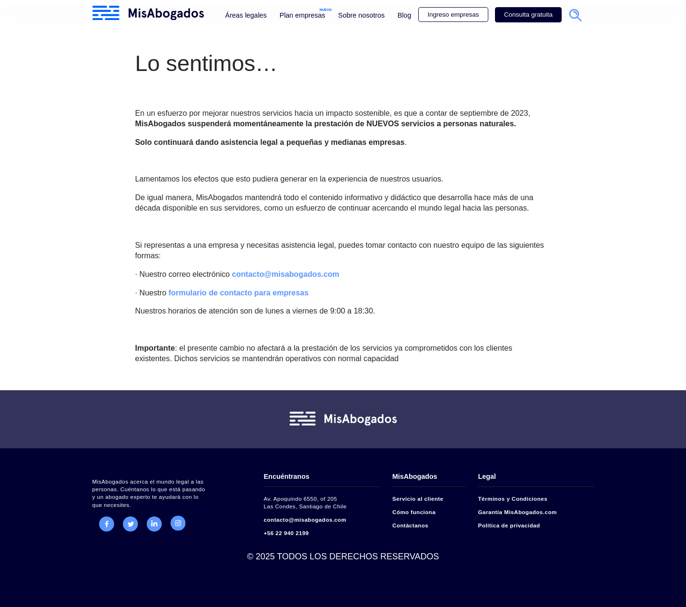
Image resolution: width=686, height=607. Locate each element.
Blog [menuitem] (404, 15)
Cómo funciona (414, 512)
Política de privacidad (509, 525)
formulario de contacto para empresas (239, 292)
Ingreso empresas (453, 14)
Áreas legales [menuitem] (246, 15)
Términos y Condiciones (513, 499)
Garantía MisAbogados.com (517, 512)
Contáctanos (411, 525)
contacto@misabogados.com (285, 274)
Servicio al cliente (418, 499)
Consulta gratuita (528, 14)
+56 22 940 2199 (286, 533)
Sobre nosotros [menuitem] (361, 15)
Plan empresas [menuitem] (302, 15)
